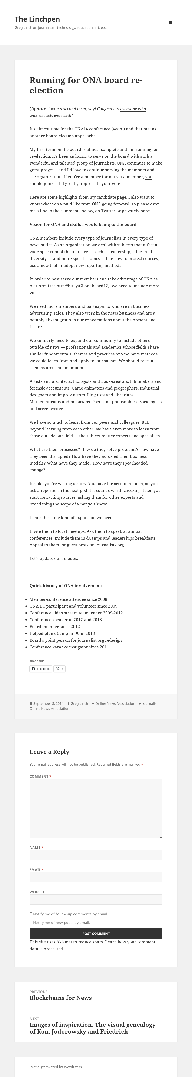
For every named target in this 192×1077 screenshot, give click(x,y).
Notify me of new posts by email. (61, 922)
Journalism (151, 703)
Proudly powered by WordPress (56, 1067)
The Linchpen (37, 18)
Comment (41, 776)
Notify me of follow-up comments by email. (70, 914)
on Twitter (105, 211)
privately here (135, 211)
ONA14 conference (92, 129)
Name (36, 847)
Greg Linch (79, 703)
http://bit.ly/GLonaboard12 (82, 286)
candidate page (111, 197)
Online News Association (115, 703)
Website (37, 891)
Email (37, 869)
